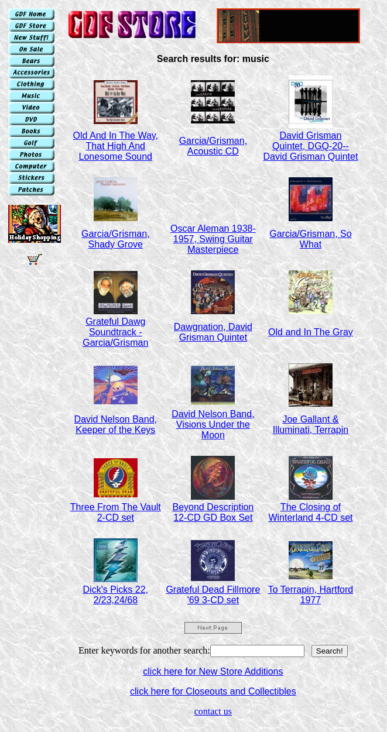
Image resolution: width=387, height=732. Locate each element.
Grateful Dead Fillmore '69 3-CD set (213, 595)
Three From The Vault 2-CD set (115, 512)
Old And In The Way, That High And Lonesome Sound (116, 145)
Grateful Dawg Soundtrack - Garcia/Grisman (115, 332)
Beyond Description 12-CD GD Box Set (213, 512)
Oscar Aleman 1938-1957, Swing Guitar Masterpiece (213, 239)
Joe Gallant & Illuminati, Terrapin (311, 424)
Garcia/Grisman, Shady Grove (115, 239)
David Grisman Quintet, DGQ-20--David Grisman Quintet (310, 145)
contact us (213, 711)
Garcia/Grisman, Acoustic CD (213, 146)
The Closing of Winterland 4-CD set (310, 512)
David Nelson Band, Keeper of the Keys (115, 424)
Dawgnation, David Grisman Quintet (213, 332)
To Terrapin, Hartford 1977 (311, 595)
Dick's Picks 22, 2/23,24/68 (116, 595)
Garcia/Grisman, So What (310, 239)
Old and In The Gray (310, 332)
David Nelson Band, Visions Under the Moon (213, 424)
